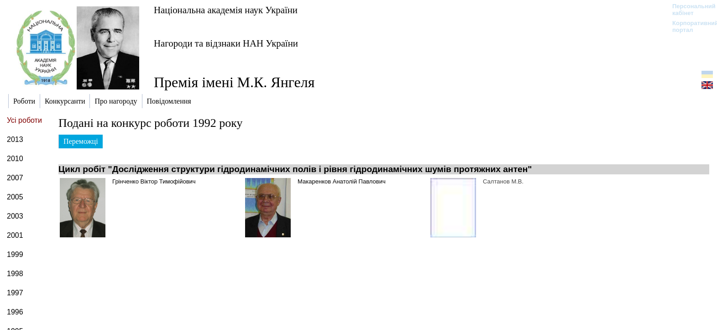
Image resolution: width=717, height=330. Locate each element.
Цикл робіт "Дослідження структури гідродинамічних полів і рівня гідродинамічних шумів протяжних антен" (295, 169)
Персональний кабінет (689, 9)
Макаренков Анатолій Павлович (342, 181)
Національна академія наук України (226, 10)
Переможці (80, 141)
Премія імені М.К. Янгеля (234, 82)
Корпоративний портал (689, 26)
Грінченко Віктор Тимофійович (154, 181)
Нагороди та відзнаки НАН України (226, 43)
